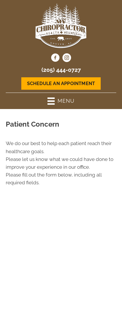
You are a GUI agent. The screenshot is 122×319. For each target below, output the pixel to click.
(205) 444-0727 (61, 69)
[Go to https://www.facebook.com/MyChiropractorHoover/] (55, 58)
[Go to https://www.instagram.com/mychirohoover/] (66, 58)
